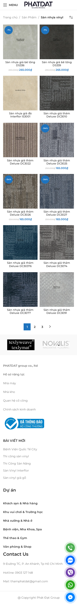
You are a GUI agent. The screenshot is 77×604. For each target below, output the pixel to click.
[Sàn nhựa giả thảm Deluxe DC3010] (57, 93)
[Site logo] (38, 5)
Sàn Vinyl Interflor (16, 470)
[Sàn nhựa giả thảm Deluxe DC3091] (57, 289)
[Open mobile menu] (10, 5)
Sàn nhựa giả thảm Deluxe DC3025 (57, 162)
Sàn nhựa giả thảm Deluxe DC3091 (57, 311)
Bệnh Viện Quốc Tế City (20, 449)
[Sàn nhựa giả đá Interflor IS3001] (20, 93)
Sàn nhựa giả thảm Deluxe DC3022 (20, 162)
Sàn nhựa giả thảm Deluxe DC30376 (20, 264)
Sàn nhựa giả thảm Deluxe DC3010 (57, 115)
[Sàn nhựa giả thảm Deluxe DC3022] (20, 140)
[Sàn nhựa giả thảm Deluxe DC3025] (57, 140)
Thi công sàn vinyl (16, 456)
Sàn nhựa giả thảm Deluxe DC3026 (20, 213)
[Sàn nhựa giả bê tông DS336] (20, 42)
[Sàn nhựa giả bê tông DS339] (57, 42)
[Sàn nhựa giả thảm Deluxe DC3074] (57, 242)
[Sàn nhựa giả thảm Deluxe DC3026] (20, 191)
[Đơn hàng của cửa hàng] (71, 17)
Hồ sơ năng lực (14, 374)
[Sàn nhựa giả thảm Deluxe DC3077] (20, 289)
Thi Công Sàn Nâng (17, 463)
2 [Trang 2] (35, 327)
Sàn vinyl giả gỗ (14, 478)
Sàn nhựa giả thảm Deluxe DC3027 (57, 213)
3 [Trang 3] (42, 327)
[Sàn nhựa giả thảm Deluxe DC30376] (20, 242)
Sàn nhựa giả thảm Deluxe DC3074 (57, 264)
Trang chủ (10, 17)
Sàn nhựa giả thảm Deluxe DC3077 (20, 311)
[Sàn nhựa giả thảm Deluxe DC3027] (57, 191)
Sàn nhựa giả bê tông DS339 (57, 64)
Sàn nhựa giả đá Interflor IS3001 (20, 115)
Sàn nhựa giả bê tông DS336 (20, 64)
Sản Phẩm (29, 17)
